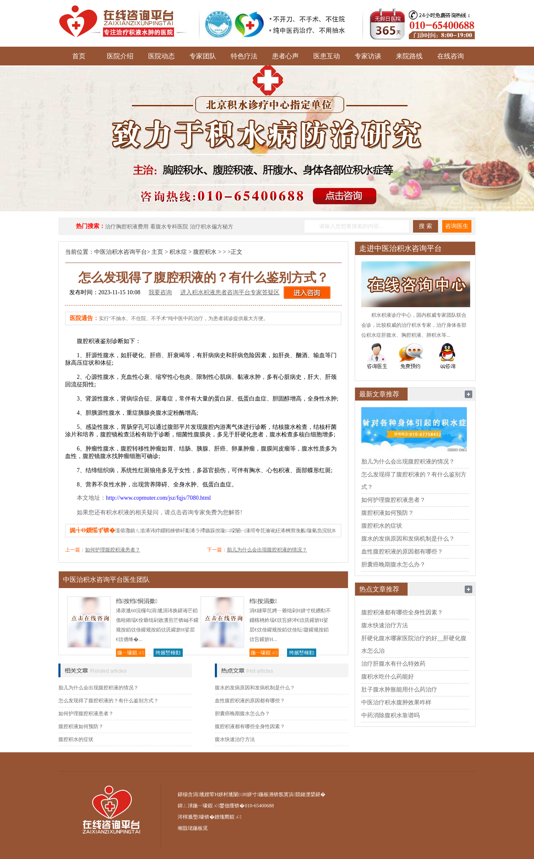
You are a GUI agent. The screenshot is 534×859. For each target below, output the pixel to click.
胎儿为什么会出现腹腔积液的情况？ (267, 550)
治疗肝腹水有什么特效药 (393, 664)
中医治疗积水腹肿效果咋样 (396, 702)
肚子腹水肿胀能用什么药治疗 (399, 689)
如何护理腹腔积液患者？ (112, 550)
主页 (157, 252)
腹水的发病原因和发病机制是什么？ (255, 688)
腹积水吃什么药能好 (387, 677)
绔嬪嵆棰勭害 (168, 653)
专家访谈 (368, 56)
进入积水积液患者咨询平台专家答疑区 (230, 292)
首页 (79, 56)
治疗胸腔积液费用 (127, 226)
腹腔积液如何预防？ (80, 726)
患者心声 (285, 56)
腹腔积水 (205, 252)
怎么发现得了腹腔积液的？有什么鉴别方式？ (108, 701)
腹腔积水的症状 (75, 739)
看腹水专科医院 (169, 226)
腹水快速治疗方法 (235, 739)
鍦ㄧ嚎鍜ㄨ (130, 653)
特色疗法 (244, 56)
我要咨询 (160, 292)
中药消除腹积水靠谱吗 (390, 715)
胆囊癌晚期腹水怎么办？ (242, 713)
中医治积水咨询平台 (120, 252)
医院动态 (161, 56)
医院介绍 (120, 56)
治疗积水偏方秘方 (211, 226)
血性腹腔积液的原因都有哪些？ (250, 701)
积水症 (178, 252)
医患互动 (326, 56)
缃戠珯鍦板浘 (193, 828)
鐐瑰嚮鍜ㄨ (227, 817)
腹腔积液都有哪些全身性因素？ (250, 726)
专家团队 (202, 56)
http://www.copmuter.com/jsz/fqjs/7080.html (158, 498)
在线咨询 (450, 56)
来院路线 (409, 56)
